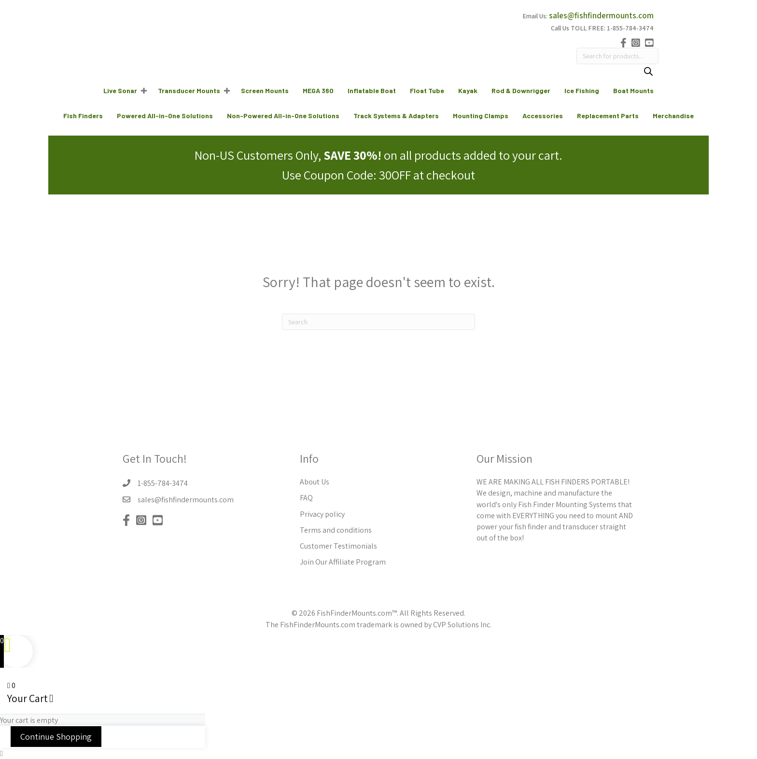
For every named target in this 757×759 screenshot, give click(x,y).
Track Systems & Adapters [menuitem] (396, 115)
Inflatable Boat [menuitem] (372, 90)
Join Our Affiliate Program (343, 562)
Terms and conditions (336, 530)
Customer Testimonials (338, 546)
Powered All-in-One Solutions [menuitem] (165, 115)
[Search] (648, 72)
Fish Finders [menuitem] (83, 115)
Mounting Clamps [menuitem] (480, 115)
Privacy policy (322, 514)
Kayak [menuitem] (467, 90)
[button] (144, 91)
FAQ (306, 498)
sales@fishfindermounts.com (601, 15)
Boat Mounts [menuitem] (633, 90)
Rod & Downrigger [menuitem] (520, 90)
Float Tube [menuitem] (427, 90)
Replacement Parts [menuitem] (608, 115)
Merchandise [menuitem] (673, 115)
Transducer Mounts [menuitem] (189, 90)
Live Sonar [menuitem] (120, 90)
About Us (314, 482)
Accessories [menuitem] (542, 115)
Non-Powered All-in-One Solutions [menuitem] (283, 115)
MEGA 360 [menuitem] (318, 90)
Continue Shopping (56, 736)
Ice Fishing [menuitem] (581, 90)
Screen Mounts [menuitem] (265, 90)
